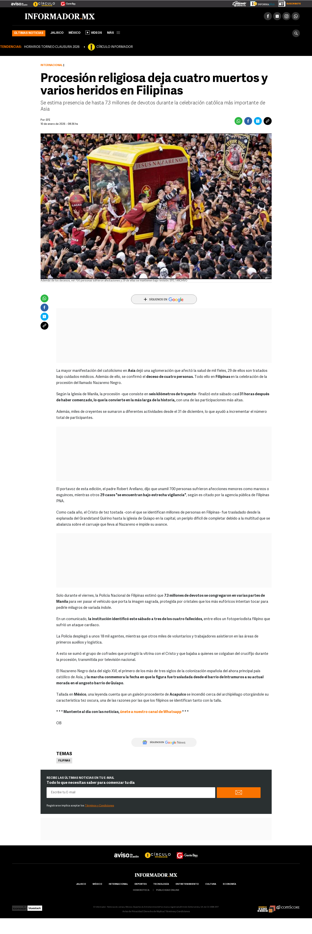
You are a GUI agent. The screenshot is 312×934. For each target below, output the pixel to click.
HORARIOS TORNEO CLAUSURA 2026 (51, 47)
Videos (94, 33)
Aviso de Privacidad (132, 912)
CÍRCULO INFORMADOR (114, 47)
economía (229, 885)
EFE (48, 120)
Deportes (141, 885)
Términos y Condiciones (99, 806)
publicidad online (167, 891)
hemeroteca (141, 891)
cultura (210, 885)
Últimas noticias (28, 33)
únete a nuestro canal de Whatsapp (151, 713)
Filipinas (64, 761)
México (74, 33)
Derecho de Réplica (154, 912)
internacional (118, 885)
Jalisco (57, 33)
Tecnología (161, 885)
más (113, 33)
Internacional (52, 66)
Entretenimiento (187, 885)
